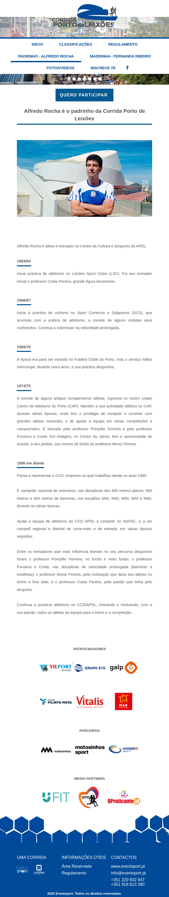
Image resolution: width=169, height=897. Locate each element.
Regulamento (122, 44)
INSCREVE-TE (103, 68)
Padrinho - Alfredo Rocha (46, 56)
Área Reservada (77, 866)
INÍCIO (37, 44)
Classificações (75, 44)
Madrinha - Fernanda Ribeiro (120, 56)
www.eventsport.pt (128, 866)
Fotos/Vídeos (60, 68)
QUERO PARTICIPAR (84, 95)
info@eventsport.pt (128, 873)
